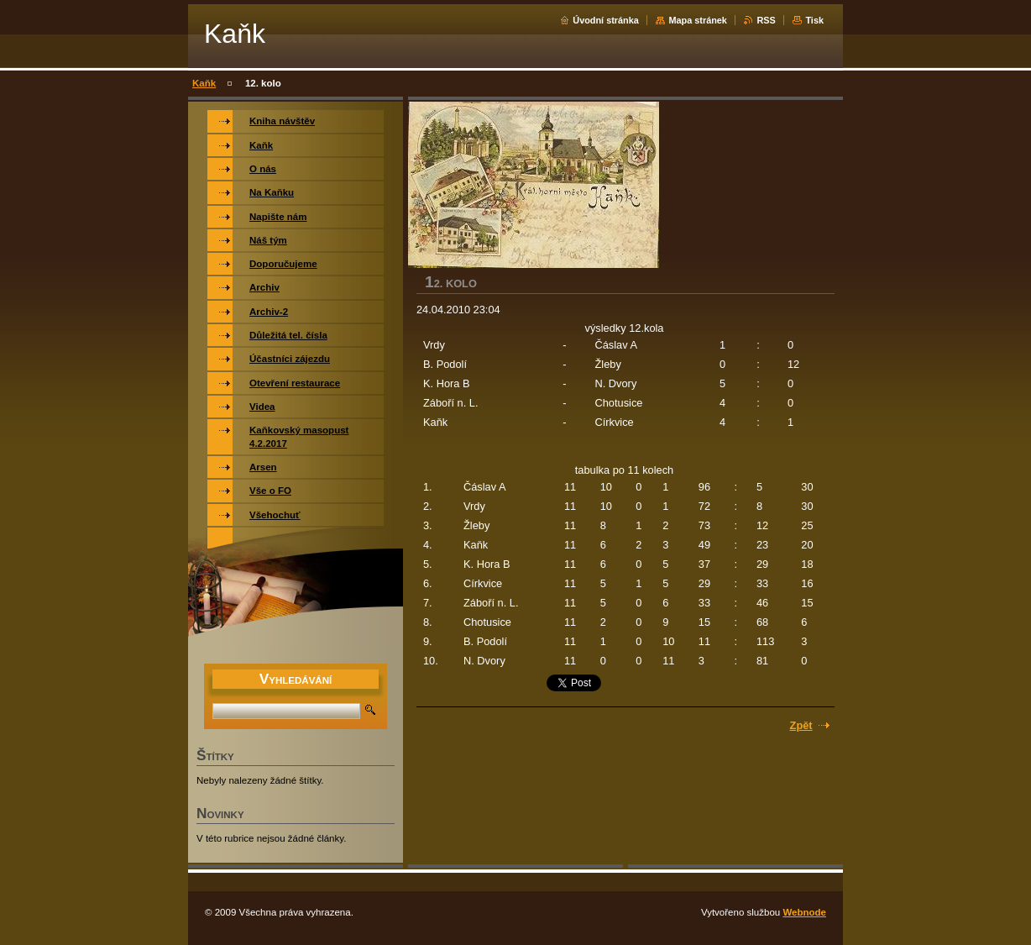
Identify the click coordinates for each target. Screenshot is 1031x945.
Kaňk (204, 83)
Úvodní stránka (606, 20)
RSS (765, 20)
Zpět (801, 725)
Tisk (814, 20)
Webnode (804, 912)
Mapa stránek (697, 20)
